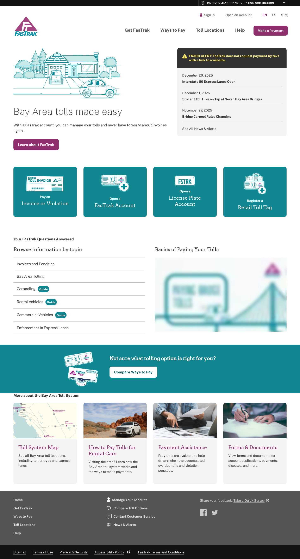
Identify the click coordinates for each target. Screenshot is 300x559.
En (264, 15)
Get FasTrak (137, 30)
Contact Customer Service (131, 516)
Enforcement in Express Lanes (43, 327)
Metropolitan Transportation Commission (237, 3)
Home (18, 500)
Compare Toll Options (127, 508)
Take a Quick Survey (251, 500)
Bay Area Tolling (31, 276)
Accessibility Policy (112, 552)
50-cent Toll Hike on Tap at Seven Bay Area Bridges (222, 99)
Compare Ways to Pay (133, 372)
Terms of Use (43, 552)
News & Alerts (121, 524)
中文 (284, 15)
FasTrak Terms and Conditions (161, 552)
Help (240, 30)
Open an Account (238, 15)
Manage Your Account (127, 499)
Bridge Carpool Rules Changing (206, 116)
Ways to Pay (172, 30)
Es (274, 15)
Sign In (207, 15)
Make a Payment (271, 31)
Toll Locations (210, 30)
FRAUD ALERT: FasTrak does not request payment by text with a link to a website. (234, 58)
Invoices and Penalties (36, 264)
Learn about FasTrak (36, 144)
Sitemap (19, 552)
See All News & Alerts (199, 129)
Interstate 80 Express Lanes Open (209, 81)
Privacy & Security (74, 552)
